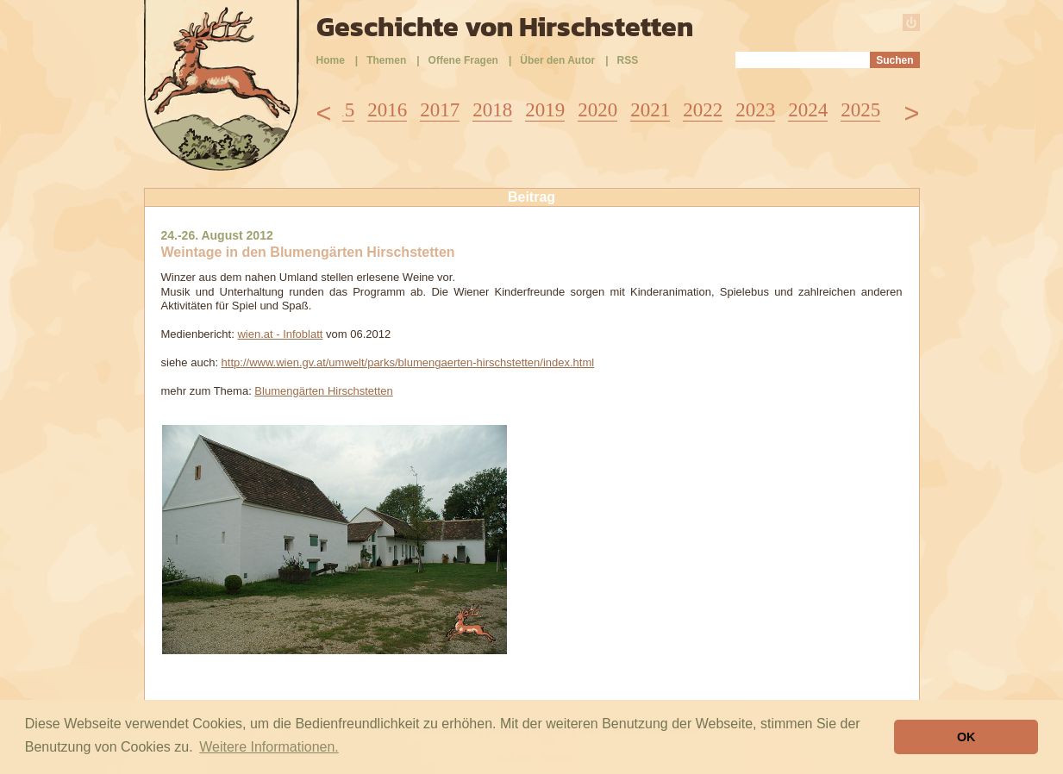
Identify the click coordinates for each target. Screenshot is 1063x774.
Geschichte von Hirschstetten (504, 26)
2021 (650, 110)
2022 (702, 110)
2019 (545, 110)
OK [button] (966, 737)
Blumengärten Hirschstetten (323, 390)
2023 (755, 110)
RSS (628, 60)
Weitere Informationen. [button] (269, 747)
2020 (597, 110)
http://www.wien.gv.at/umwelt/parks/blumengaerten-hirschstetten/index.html (408, 362)
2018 (492, 110)
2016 (387, 110)
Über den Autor (557, 60)
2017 (440, 110)
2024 (808, 110)
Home (330, 60)
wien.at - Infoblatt (279, 334)
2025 (860, 110)
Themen (386, 60)
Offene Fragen (463, 60)
